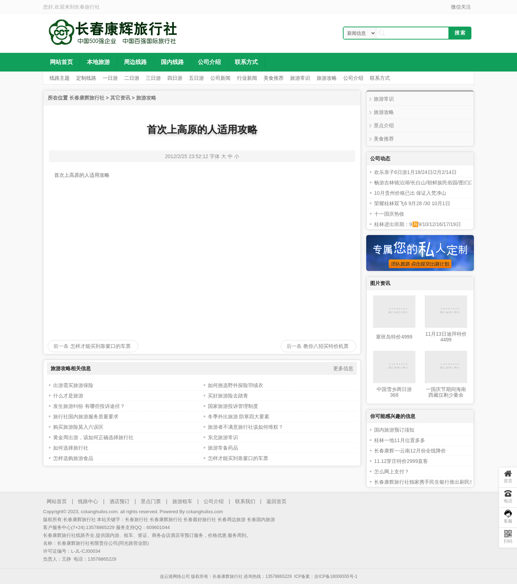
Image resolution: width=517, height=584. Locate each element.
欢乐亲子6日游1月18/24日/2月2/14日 (415, 172)
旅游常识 (384, 99)
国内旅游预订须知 (394, 430)
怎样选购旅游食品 (73, 458)
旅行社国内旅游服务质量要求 (85, 416)
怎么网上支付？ (391, 471)
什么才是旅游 (68, 396)
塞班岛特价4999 (394, 337)
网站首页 (57, 501)
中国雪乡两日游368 (394, 392)
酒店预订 (120, 501)
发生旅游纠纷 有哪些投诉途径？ (89, 406)
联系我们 (245, 501)
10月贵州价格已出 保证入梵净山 (410, 193)
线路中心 (88, 501)
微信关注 (461, 7)
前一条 (61, 346)
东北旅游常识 (223, 437)
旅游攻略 (146, 98)
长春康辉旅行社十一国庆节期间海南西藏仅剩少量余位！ (446, 392)
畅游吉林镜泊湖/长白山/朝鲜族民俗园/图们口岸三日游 (434, 182)
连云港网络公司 (175, 576)
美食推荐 (384, 139)
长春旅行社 (87, 7)
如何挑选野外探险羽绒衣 (235, 385)
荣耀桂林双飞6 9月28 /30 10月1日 (412, 203)
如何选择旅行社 (70, 448)
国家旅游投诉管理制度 (233, 406)
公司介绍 (214, 501)
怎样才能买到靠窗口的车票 (100, 346)
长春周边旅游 (232, 519)
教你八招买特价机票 (326, 346)
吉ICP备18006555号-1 (335, 576)
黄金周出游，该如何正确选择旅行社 (93, 437)
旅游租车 (182, 501)
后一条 (294, 346)
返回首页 (276, 501)
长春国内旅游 (261, 519)
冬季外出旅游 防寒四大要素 (239, 416)
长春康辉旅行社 (86, 98)
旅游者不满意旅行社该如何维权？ (245, 427)
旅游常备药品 (223, 448)
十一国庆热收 (389, 214)
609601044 (158, 527)
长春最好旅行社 (199, 519)
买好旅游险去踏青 (228, 396)
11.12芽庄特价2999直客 (401, 461)
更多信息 (343, 368)
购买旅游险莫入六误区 (78, 427)
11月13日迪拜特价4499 (445, 336)
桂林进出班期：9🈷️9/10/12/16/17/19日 (417, 224)
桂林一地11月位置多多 (399, 440)
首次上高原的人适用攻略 (202, 129)
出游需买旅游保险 (73, 385)
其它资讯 (120, 98)
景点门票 (151, 501)
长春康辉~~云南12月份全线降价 (410, 451)
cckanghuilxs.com (204, 511)
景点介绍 (384, 125)
